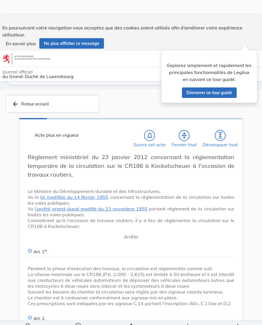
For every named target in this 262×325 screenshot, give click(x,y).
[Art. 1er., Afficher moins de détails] (131, 248)
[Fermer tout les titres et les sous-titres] (184, 135)
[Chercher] (28, 316)
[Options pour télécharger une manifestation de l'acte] (187, 316)
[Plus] (237, 316)
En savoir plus (21, 28)
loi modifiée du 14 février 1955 (74, 197)
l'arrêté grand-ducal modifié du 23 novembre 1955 (91, 209)
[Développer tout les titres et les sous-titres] (220, 135)
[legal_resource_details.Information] (78, 316)
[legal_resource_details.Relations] (131, 316)
